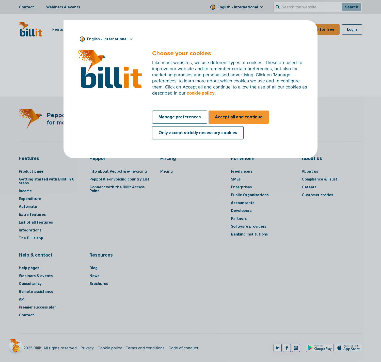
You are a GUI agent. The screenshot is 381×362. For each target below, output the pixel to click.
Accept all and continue (239, 117)
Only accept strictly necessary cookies (197, 132)
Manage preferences (179, 117)
